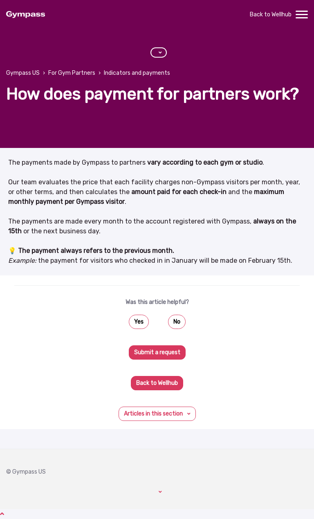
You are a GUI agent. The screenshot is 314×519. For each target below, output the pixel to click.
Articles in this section (154, 413)
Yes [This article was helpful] (139, 321)
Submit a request (157, 352)
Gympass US (23, 72)
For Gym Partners (71, 72)
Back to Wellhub (271, 14)
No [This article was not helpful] (176, 321)
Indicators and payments (137, 72)
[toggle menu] (302, 15)
